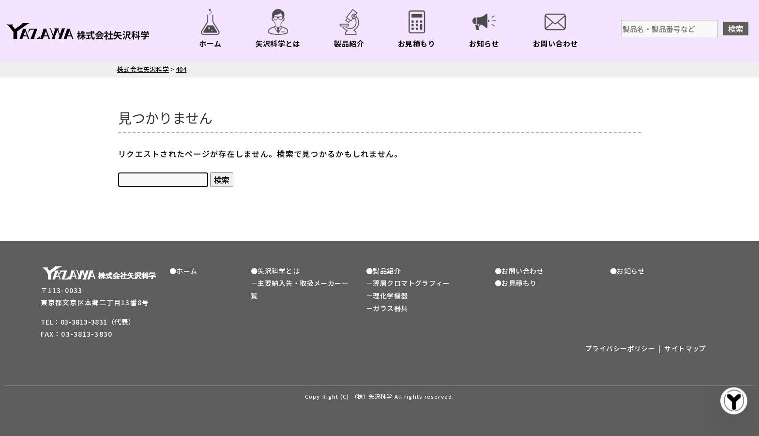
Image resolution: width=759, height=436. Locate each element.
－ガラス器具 (387, 308)
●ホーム (183, 271)
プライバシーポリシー (620, 348)
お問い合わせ (555, 43)
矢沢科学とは (278, 43)
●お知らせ (627, 271)
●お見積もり (516, 283)
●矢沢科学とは (275, 271)
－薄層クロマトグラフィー (408, 283)
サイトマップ (685, 348)
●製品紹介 (383, 271)
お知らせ (484, 43)
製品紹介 (349, 43)
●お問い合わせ (519, 271)
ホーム (210, 43)
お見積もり (416, 43)
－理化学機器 (387, 295)
